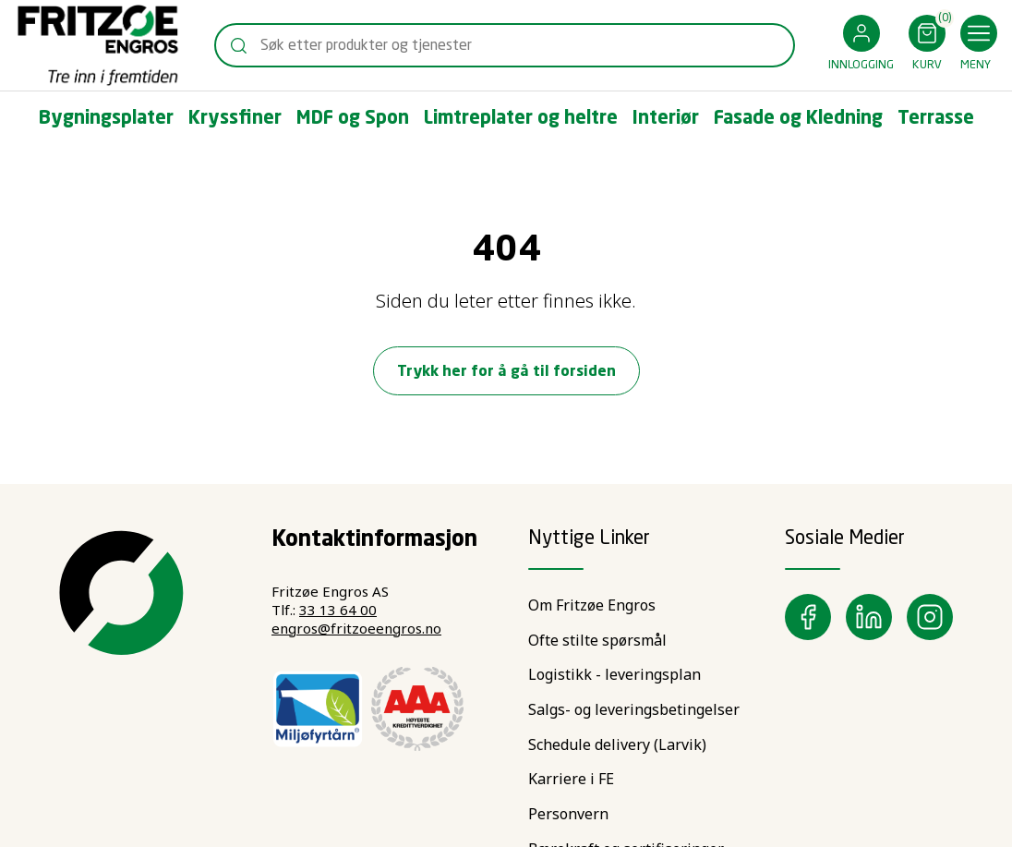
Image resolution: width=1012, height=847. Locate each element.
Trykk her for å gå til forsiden (506, 372)
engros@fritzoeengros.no (356, 628)
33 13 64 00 (338, 609)
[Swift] (98, 45)
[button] (861, 45)
